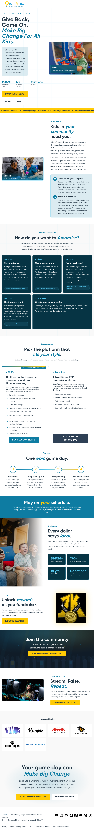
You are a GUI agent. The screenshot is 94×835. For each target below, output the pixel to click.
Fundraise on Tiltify (23, 440)
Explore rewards (14, 621)
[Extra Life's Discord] (66, 815)
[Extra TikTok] (76, 815)
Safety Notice (21, 827)
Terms (11, 827)
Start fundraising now (33, 796)
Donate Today (13, 102)
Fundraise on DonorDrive (70, 438)
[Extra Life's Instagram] (61, 815)
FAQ (30, 827)
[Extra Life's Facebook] (71, 815)
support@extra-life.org (61, 827)
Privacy (4, 827)
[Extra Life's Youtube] (56, 815)
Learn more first (64, 796)
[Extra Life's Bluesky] (85, 815)
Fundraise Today (14, 94)
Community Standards (42, 827)
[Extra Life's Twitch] (81, 815)
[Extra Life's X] (90, 815)
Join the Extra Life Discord (47, 653)
